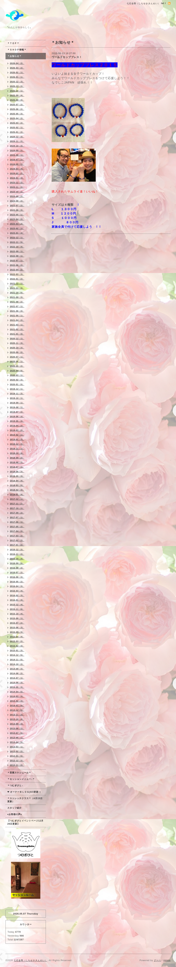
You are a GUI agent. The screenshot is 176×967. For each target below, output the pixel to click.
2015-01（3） (17, 650)
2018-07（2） (17, 467)
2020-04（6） (17, 371)
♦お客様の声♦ (14, 814)
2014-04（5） (17, 692)
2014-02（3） (17, 701)
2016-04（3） (17, 586)
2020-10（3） (17, 348)
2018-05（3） (17, 476)
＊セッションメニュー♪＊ (21, 779)
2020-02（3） (17, 380)
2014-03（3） (17, 696)
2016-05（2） (17, 582)
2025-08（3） (17, 100)
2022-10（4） (17, 247)
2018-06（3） (17, 471)
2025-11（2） (17, 86)
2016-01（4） (17, 600)
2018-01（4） (17, 494)
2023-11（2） (17, 187)
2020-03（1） (17, 375)
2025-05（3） (17, 114)
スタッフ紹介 (14, 808)
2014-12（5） (17, 655)
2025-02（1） (17, 127)
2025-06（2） (17, 109)
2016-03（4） (17, 591)
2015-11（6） (17, 609)
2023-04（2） (17, 219)
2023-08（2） (17, 201)
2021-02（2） (17, 329)
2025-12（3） (17, 82)
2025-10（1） (17, 91)
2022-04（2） (17, 270)
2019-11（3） (17, 393)
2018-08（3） (17, 462)
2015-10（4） (17, 614)
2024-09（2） (17, 150)
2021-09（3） (17, 297)
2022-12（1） (17, 238)
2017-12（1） (17, 499)
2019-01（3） (17, 439)
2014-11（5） (17, 660)
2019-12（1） (17, 389)
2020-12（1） (17, 338)
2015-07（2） (17, 623)
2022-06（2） (17, 265)
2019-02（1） (17, 435)
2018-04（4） (17, 481)
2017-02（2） (17, 540)
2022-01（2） (17, 279)
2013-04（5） (17, 742)
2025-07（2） (17, 104)
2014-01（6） (17, 705)
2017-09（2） (17, 513)
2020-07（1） (17, 357)
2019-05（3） (17, 421)
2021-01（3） (17, 334)
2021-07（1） (17, 306)
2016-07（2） (17, 572)
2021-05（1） (17, 316)
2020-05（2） (17, 366)
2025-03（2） (17, 123)
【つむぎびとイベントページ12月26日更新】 (25, 822)
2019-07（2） (17, 412)
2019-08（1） (17, 407)
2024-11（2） (17, 141)
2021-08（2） (17, 302)
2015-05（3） (17, 632)
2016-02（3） (17, 595)
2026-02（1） (17, 72)
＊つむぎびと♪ (15, 785)
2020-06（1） (17, 361)
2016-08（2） (17, 568)
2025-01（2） (17, 132)
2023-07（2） (17, 205)
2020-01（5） (17, 384)
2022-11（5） (17, 242)
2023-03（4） (17, 224)
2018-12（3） (17, 444)
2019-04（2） (17, 426)
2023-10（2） (17, 192)
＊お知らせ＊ (14, 56)
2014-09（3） (17, 669)
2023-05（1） (17, 215)
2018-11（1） (17, 449)
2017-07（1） (17, 517)
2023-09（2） (17, 196)
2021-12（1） (17, 283)
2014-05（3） (17, 687)
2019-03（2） (17, 430)
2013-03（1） (17, 747)
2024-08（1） (17, 155)
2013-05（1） (17, 738)
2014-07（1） (17, 678)
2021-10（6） (17, 293)
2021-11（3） (17, 288)
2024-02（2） (17, 173)
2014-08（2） (17, 673)
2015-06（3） (17, 627)
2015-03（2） (17, 641)
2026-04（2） (17, 63)
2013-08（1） (17, 728)
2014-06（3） (17, 682)
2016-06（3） (17, 577)
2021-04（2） (17, 320)
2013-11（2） (17, 715)
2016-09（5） (17, 563)
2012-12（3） (17, 760)
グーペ (157, 960)
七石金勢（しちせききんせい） (30, 960)
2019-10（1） (17, 398)
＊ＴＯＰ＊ (13, 43)
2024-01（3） (17, 178)
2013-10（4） (17, 719)
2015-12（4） (17, 605)
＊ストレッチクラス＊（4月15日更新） (25, 800)
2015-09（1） (17, 618)
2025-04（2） (17, 118)
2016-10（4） (17, 559)
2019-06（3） (17, 416)
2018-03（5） (17, 485)
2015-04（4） (17, 637)
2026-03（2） (17, 68)
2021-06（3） (17, 311)
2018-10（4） (17, 453)
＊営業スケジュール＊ (19, 772)
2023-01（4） (17, 233)
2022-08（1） (17, 256)
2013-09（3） (17, 724)
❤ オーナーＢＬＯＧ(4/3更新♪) (24, 792)
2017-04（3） (17, 531)
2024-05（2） (17, 164)
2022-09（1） (17, 251)
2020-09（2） (17, 352)
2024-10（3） (17, 146)
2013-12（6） (17, 710)
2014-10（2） (17, 664)
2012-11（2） (17, 765)
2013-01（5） (17, 756)
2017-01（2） (17, 545)
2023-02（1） (17, 228)
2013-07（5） (17, 733)
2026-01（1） (17, 77)
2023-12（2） (17, 182)
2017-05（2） (17, 527)
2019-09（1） (17, 403)
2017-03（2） (17, 536)
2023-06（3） (17, 210)
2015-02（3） (17, 646)
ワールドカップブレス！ (67, 57)
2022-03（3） (17, 274)
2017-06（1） (17, 522)
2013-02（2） (17, 751)
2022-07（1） (17, 260)
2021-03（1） (17, 325)
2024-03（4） (17, 169)
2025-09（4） (17, 95)
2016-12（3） (17, 549)
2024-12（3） (17, 137)
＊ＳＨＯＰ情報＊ (16, 49)
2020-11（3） (17, 343)
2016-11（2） (17, 554)
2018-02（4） (17, 490)
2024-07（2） (17, 160)
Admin (166, 960)
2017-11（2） (17, 504)
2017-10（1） (17, 508)
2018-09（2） (17, 458)
